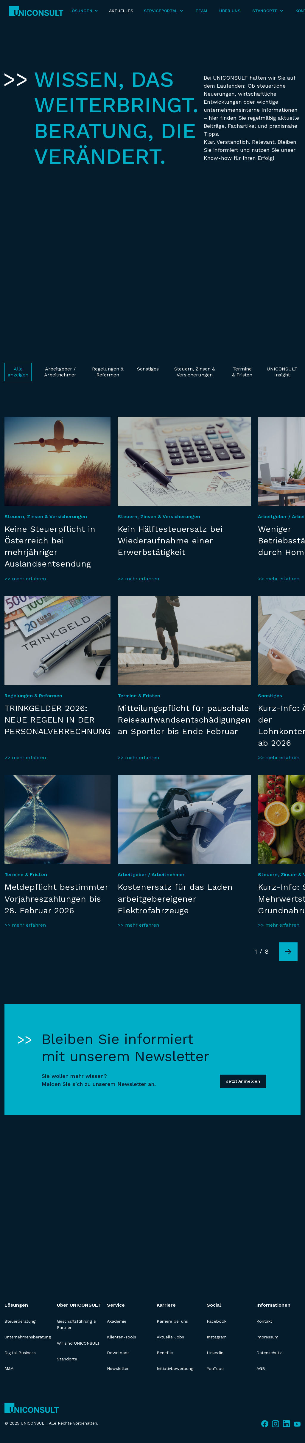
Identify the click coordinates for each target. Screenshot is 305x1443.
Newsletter (118, 1368)
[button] (83, 11)
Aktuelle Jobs (170, 1337)
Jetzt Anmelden (243, 1081)
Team (201, 10)
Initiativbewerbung (175, 1368)
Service (116, 1305)
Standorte (67, 1359)
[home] (36, 11)
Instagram (217, 1337)
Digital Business (20, 1352)
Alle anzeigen (18, 372)
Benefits (165, 1352)
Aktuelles (121, 10)
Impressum (267, 1337)
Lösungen (16, 1305)
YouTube (215, 1368)
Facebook (216, 1321)
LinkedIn (215, 1352)
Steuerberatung (19, 1321)
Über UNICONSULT (79, 1305)
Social (214, 1305)
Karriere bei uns (172, 1321)
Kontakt (264, 1321)
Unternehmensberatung (27, 1337)
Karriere (166, 1305)
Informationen (273, 1305)
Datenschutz (269, 1352)
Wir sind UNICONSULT (78, 1343)
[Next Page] (288, 951)
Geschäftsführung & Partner (76, 1324)
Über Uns (229, 10)
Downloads (118, 1352)
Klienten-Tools (121, 1337)
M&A (8, 1368)
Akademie (116, 1321)
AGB (260, 1368)
